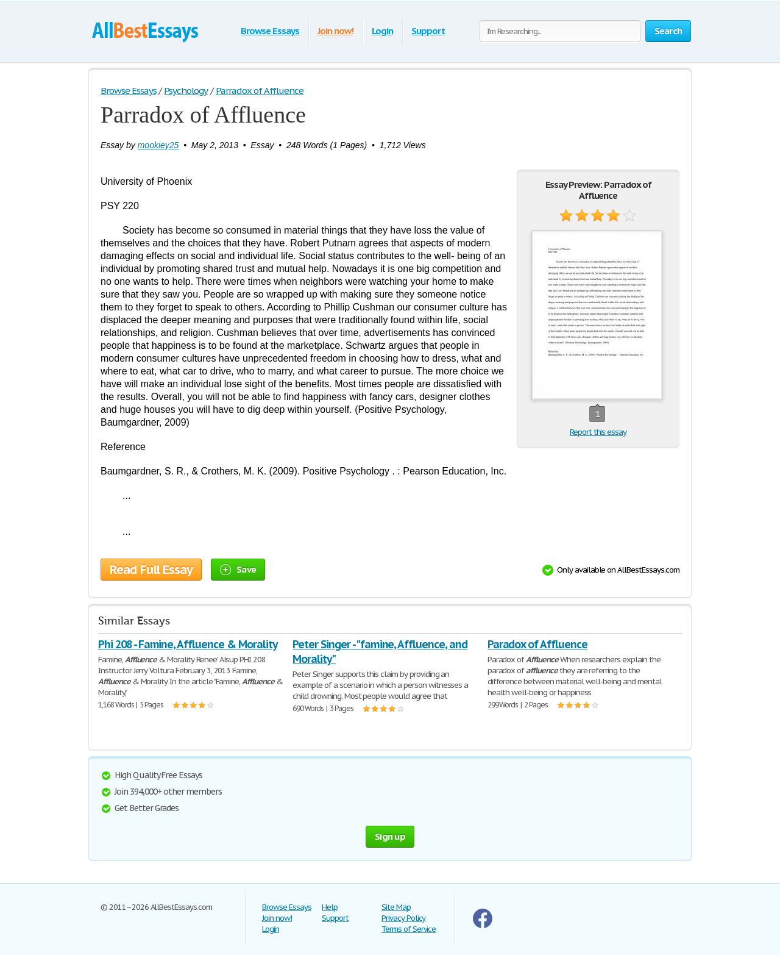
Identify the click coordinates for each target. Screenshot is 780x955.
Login (383, 31)
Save (238, 569)
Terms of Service (408, 929)
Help (330, 907)
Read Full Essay (151, 570)
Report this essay (598, 432)
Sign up (390, 836)
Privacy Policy (403, 918)
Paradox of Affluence (537, 644)
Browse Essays (270, 31)
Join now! (335, 31)
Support (428, 31)
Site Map (396, 907)
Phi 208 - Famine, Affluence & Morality (187, 644)
